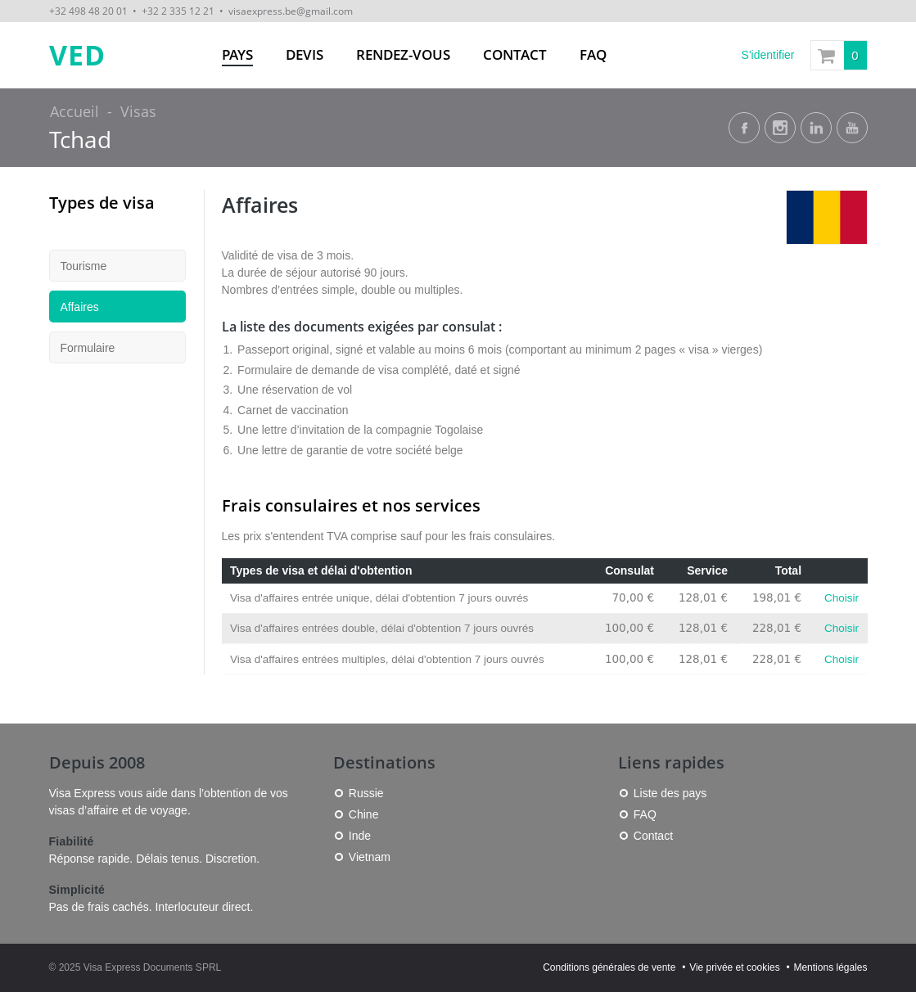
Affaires (80, 306)
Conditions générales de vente (609, 967)
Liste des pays (670, 793)
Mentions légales (830, 967)
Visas (138, 111)
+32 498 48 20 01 (88, 10)
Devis (304, 54)
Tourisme (84, 266)
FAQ (593, 54)
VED (77, 55)
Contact (515, 54)
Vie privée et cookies (734, 967)
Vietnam (369, 856)
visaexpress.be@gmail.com (290, 10)
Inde (360, 835)
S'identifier (768, 54)
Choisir (841, 598)
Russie (366, 793)
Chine (364, 814)
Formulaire (88, 347)
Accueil (74, 111)
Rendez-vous (403, 54)
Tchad (80, 139)
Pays (237, 54)
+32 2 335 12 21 (178, 10)
